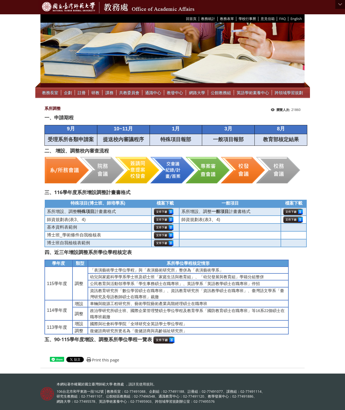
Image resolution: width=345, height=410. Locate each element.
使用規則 (146, 384)
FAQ (282, 18)
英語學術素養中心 (253, 92)
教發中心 (175, 92)
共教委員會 (129, 92)
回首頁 (191, 18)
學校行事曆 (247, 18)
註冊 (82, 92)
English (296, 18)
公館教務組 (221, 92)
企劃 (68, 92)
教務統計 (208, 18)
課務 (109, 92)
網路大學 (197, 92)
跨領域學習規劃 (289, 92)
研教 (95, 92)
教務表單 (227, 18)
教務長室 (50, 92)
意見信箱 (268, 18)
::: (184, 18)
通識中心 (153, 92)
